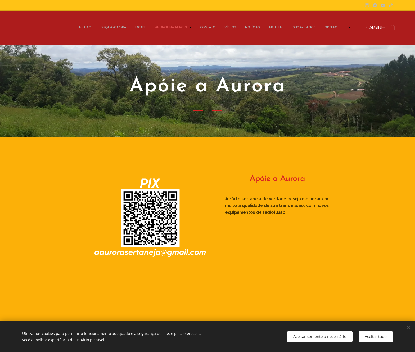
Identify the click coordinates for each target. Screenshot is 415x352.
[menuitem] (238, 27)
